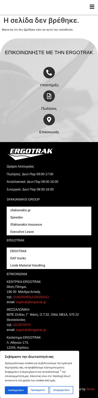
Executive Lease (22, 232)
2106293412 (40, 297)
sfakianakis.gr (20, 210)
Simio (90, 389)
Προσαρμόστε (15, 390)
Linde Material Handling (27, 265)
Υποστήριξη (49, 85)
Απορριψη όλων (39, 390)
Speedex (16, 217)
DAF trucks (18, 258)
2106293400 (22, 297)
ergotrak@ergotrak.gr (31, 302)
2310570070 (22, 325)
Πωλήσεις (49, 108)
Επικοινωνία (49, 132)
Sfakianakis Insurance (26, 224)
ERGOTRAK (18, 251)
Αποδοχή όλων (63, 390)
